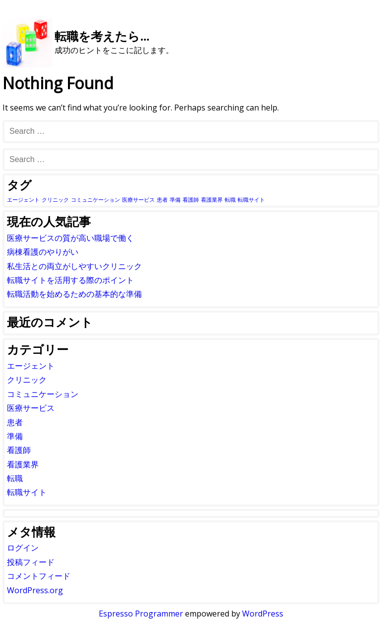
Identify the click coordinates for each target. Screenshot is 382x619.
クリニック (27, 379)
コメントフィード (38, 575)
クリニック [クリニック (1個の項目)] (55, 199)
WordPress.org (35, 590)
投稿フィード (31, 562)
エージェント (31, 365)
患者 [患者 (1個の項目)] (162, 199)
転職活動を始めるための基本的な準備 (74, 293)
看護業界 (23, 464)
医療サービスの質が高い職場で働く (70, 237)
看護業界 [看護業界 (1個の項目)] (212, 199)
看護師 (19, 450)
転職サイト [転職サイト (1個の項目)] (251, 199)
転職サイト (27, 492)
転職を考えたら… (102, 36)
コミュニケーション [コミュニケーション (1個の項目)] (95, 199)
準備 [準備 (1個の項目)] (175, 199)
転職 (15, 478)
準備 (15, 436)
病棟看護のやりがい (42, 251)
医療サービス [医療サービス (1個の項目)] (138, 199)
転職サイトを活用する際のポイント (70, 280)
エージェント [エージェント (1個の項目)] (23, 199)
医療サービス (31, 407)
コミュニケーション (42, 394)
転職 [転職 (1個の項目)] (230, 199)
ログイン (23, 547)
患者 (15, 422)
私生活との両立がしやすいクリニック (74, 266)
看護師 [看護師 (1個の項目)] (191, 199)
